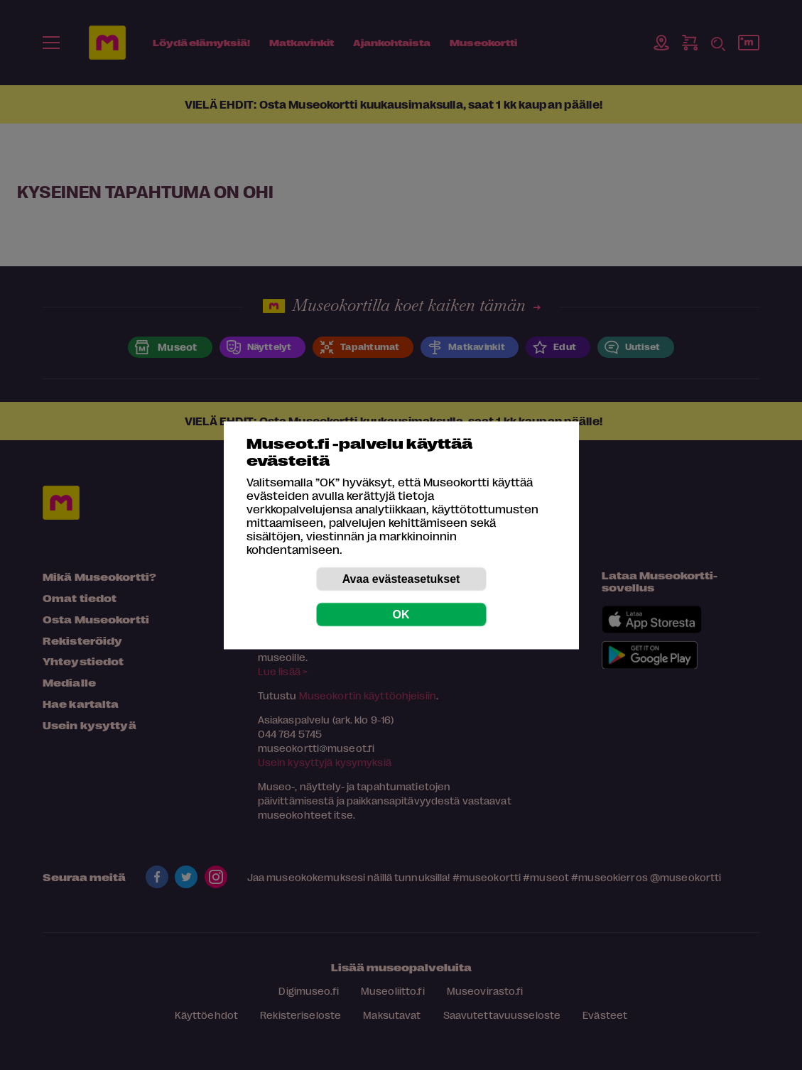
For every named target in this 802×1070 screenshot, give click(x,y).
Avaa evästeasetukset (401, 578)
